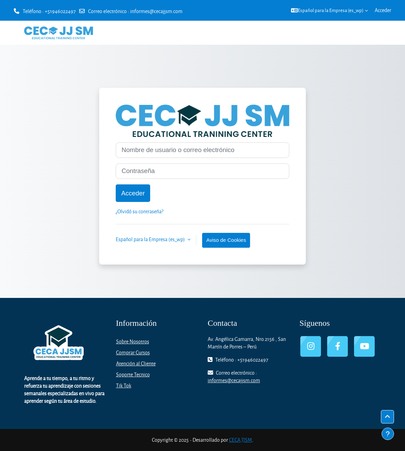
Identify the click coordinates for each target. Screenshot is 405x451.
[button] (329, 10)
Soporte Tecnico (133, 374)
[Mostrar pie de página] (388, 434)
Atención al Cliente (136, 363)
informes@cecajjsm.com (156, 11)
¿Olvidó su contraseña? (139, 211)
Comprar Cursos (133, 352)
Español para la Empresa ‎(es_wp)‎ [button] (151, 239)
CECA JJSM (240, 439)
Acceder (383, 10)
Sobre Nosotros (132, 341)
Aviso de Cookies (226, 240)
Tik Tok (123, 385)
